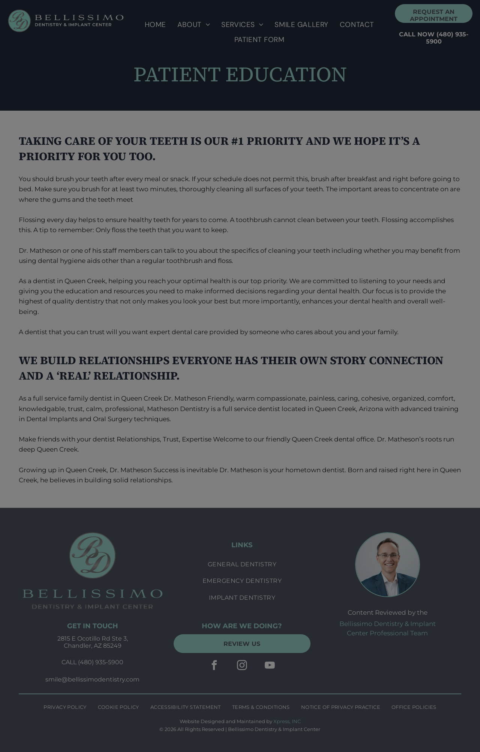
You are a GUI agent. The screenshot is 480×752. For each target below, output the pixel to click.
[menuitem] (155, 24)
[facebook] (214, 666)
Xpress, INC (287, 721)
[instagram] (241, 666)
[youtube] (269, 666)
